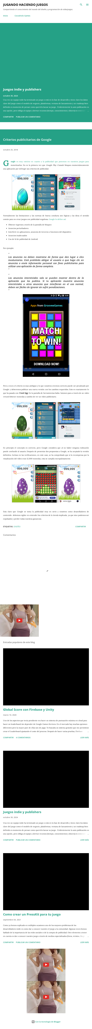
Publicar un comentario (28, 117)
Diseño (17, 526)
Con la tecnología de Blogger (46, 1021)
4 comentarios (23, 737)
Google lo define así (57, 219)
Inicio (5, 15)
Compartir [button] (8, 117)
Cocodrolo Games (22, 15)
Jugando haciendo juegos (25, 4)
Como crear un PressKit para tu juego (32, 914)
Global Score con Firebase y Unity (28, 709)
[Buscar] (81, 4)
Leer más (84, 737)
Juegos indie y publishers (22, 89)
